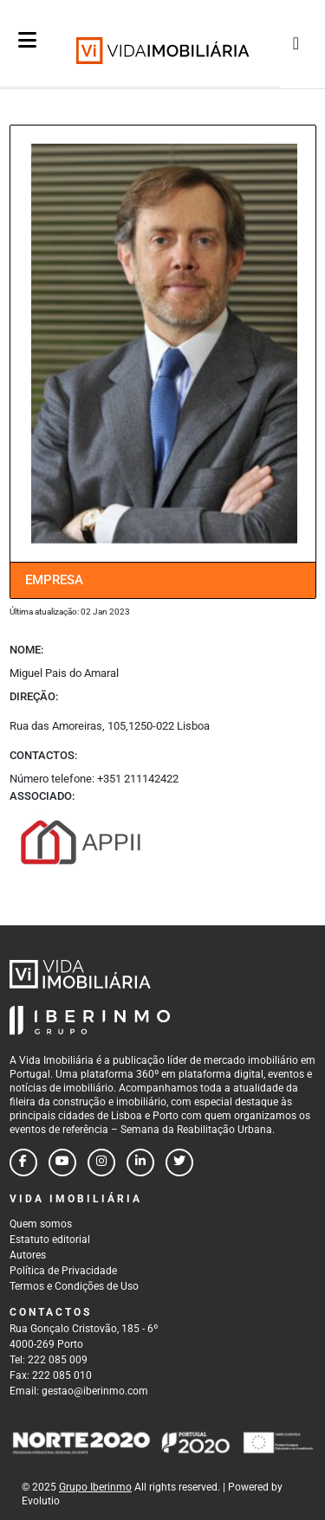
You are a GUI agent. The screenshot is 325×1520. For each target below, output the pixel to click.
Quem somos (41, 1224)
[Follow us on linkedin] (140, 1162)
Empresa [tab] (54, 580)
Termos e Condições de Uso (74, 1286)
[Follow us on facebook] (23, 1162)
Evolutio (41, 1501)
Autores (28, 1255)
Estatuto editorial (50, 1239)
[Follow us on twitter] (179, 1162)
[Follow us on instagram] (101, 1162)
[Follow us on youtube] (62, 1162)
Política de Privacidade (63, 1271)
